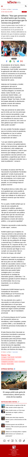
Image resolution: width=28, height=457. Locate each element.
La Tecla (9, 9)
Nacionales (15, 9)
